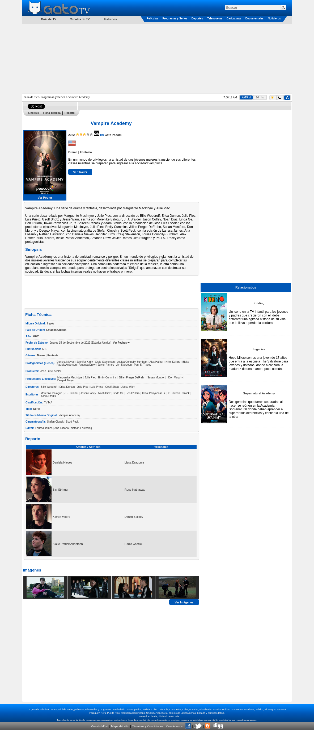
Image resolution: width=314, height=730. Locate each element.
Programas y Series (174, 18)
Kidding (259, 303)
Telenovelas (214, 18)
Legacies (259, 349)
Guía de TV (30, 97)
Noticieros (274, 18)
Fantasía (86, 152)
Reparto (70, 112)
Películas (152, 18)
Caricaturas (234, 18)
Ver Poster (45, 197)
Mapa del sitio (120, 726)
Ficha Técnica (52, 112)
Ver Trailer (80, 172)
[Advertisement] (157, 58)
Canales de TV (80, 19)
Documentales (254, 18)
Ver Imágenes (184, 602)
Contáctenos (174, 726)
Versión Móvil (99, 726)
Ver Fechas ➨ (121, 342)
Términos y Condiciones (147, 726)
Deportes (197, 18)
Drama (72, 152)
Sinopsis (33, 112)
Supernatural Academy (259, 393)
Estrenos (110, 19)
